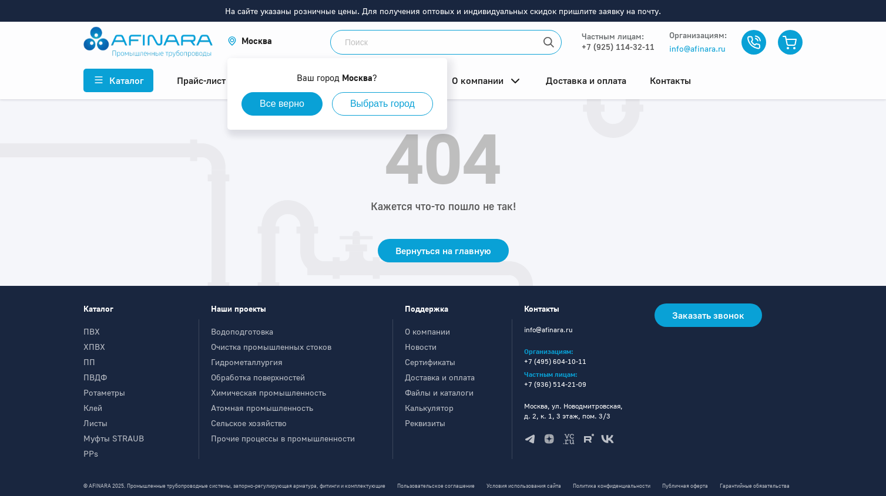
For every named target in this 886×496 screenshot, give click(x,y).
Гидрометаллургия (247, 362)
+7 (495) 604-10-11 (555, 361)
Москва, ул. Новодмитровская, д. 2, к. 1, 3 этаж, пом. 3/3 (573, 410)
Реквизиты (425, 423)
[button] (249, 41)
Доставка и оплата (440, 377)
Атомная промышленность (262, 408)
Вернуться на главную (443, 251)
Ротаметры (104, 392)
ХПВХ (94, 347)
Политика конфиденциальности (611, 485)
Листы (95, 423)
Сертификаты (430, 362)
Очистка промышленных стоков (271, 347)
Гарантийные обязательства (755, 485)
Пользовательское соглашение (436, 485)
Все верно (282, 104)
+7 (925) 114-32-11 (618, 47)
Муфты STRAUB (113, 438)
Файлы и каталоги (439, 392)
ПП (89, 362)
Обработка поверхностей (258, 377)
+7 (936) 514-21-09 (555, 384)
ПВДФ (95, 377)
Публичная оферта (685, 485)
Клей (92, 408)
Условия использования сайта (523, 485)
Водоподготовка (242, 331)
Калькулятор (429, 408)
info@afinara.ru (697, 48)
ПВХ (91, 331)
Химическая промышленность (268, 392)
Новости (421, 347)
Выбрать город (382, 104)
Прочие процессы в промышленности (283, 438)
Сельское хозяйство (249, 423)
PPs (90, 453)
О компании (427, 331)
